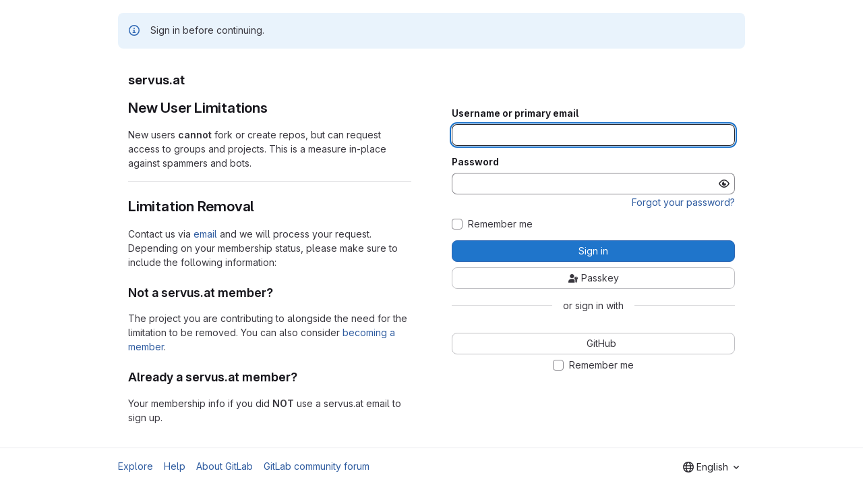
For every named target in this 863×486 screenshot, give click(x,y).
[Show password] (724, 183)
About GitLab (224, 466)
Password (475, 162)
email (205, 234)
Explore (135, 466)
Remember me (500, 224)
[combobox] (711, 467)
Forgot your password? (683, 202)
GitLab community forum (316, 466)
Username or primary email (515, 113)
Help (174, 466)
